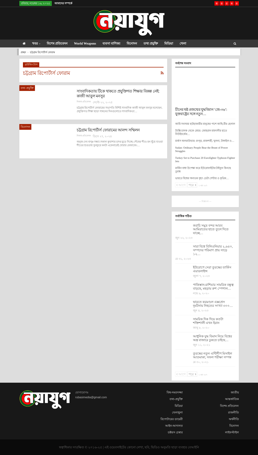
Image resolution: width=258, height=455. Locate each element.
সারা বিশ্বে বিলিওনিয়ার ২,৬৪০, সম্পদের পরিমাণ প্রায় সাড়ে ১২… (213, 250)
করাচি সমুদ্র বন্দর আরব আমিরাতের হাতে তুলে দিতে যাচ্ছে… (211, 229)
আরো (203, 43)
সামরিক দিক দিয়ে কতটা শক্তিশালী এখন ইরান (208, 321)
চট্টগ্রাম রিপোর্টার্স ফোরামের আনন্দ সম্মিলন (108, 130)
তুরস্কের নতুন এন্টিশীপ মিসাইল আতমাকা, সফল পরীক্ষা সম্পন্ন (212, 355)
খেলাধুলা (177, 412)
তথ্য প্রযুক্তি (155, 43)
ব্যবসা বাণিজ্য (114, 43)
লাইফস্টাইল (232, 432)
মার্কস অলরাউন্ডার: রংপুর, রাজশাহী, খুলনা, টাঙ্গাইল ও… (204, 140)
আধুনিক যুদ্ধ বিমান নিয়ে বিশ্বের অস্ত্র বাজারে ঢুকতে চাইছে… (212, 338)
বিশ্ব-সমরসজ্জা (175, 392)
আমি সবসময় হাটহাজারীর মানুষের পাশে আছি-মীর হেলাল (205, 123)
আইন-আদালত (174, 425)
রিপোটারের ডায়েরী (172, 419)
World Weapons (87, 43)
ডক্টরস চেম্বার (175, 432)
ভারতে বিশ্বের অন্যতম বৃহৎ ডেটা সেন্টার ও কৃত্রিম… (202, 178)
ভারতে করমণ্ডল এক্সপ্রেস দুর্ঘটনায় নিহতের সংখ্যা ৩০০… (213, 304)
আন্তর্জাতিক (232, 399)
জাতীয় (235, 392)
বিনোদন (136, 43)
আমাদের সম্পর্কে (63, 3)
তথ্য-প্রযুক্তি (176, 399)
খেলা (189, 43)
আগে (181, 185)
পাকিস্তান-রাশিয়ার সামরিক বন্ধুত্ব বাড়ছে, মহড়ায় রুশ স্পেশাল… (213, 286)
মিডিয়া (174, 43)
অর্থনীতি (234, 419)
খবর (36, 43)
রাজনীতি (233, 412)
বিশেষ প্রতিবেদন (58, 43)
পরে (192, 185)
